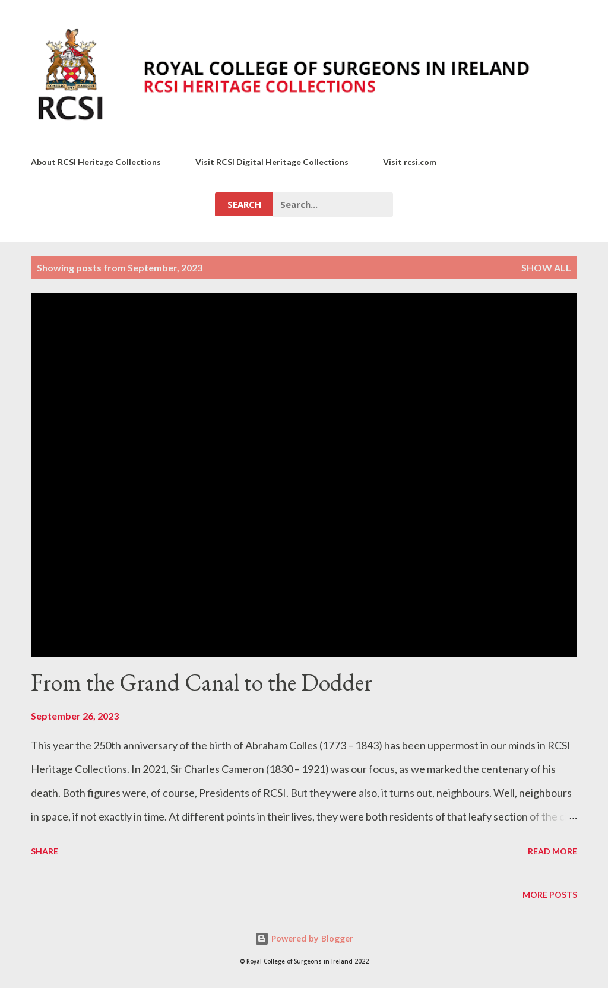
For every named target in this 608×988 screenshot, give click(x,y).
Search (244, 204)
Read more (552, 851)
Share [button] (44, 851)
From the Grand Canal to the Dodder (201, 682)
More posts (549, 894)
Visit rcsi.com (409, 162)
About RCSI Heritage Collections (96, 162)
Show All (546, 267)
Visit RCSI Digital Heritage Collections (272, 162)
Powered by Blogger (304, 938)
